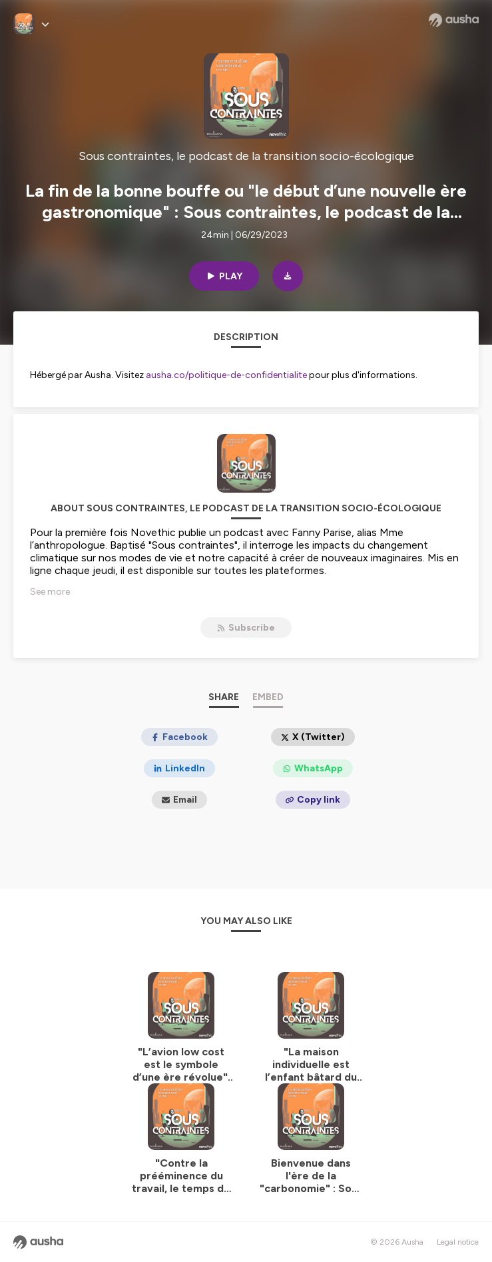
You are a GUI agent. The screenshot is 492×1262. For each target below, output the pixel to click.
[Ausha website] (454, 20)
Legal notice (458, 1242)
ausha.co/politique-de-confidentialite (226, 375)
